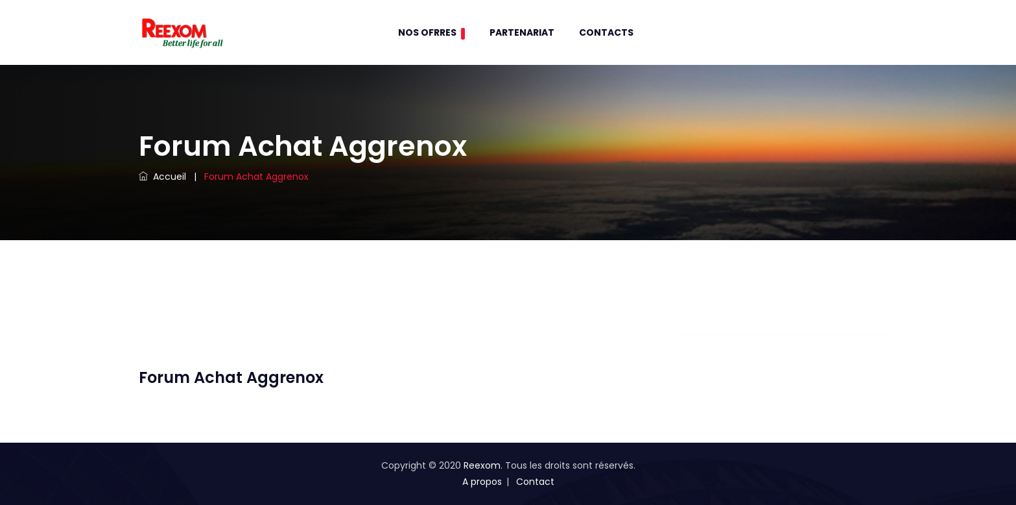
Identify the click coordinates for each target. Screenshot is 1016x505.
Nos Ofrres (431, 33)
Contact (535, 481)
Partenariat (522, 32)
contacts (606, 32)
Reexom (482, 465)
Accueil (162, 176)
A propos (482, 481)
